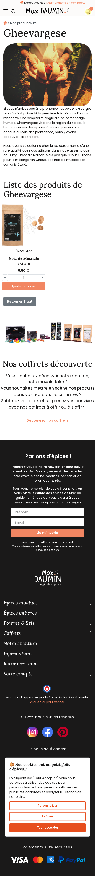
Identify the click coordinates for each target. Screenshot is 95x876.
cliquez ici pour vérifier (47, 702)
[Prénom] (47, 512)
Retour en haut (19, 301)
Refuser (47, 816)
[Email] (47, 522)
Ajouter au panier (23, 286)
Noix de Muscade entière (24, 261)
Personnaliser (47, 806)
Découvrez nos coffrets (47, 420)
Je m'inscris (47, 532)
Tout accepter (47, 827)
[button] (14, 11)
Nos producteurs (23, 23)
